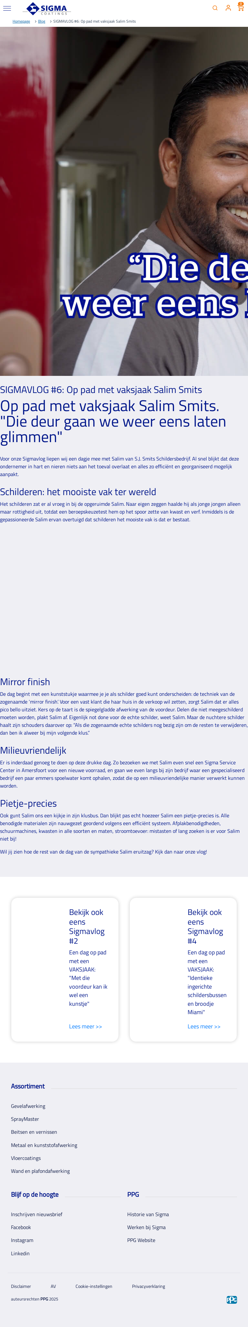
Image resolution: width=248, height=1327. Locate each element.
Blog (41, 21)
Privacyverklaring (148, 1286)
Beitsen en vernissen (34, 1132)
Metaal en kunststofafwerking (44, 1145)
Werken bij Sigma (146, 1227)
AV (53, 1286)
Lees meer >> (85, 1026)
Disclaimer (21, 1286)
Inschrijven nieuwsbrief (36, 1214)
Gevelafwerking (28, 1106)
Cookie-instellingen (94, 1286)
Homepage (21, 21)
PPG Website (141, 1240)
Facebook (21, 1227)
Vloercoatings (26, 1158)
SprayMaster (25, 1119)
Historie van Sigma (148, 1214)
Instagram (22, 1240)
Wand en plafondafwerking (40, 1171)
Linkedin (20, 1253)
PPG (44, 1299)
